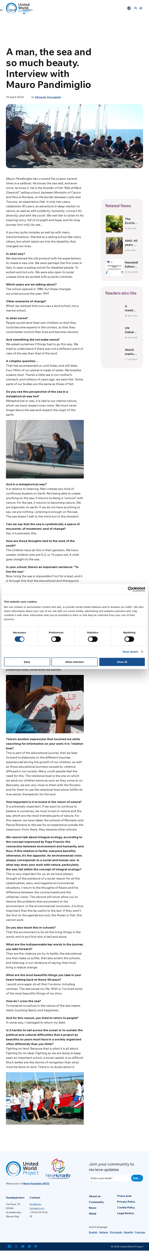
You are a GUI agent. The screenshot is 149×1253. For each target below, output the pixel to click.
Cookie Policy (126, 1207)
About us (95, 1196)
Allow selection (74, 661)
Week (12, 9)
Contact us (27, 11)
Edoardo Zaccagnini (48, 97)
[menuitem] (93, 1232)
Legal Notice (125, 1213)
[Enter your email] (109, 1178)
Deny (27, 661)
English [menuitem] (93, 1232)
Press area (124, 1196)
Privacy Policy (126, 1201)
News (92, 1207)
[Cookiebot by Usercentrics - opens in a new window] (130, 589)
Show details (130, 651)
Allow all (122, 661)
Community (96, 1202)
